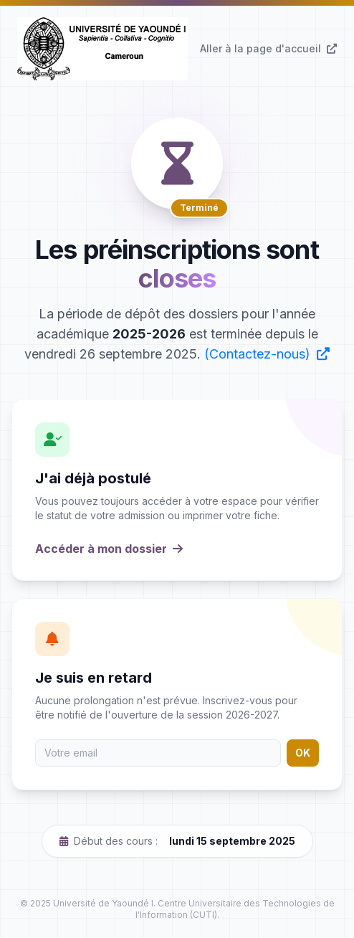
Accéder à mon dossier (109, 548)
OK (302, 753)
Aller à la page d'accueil (268, 48)
